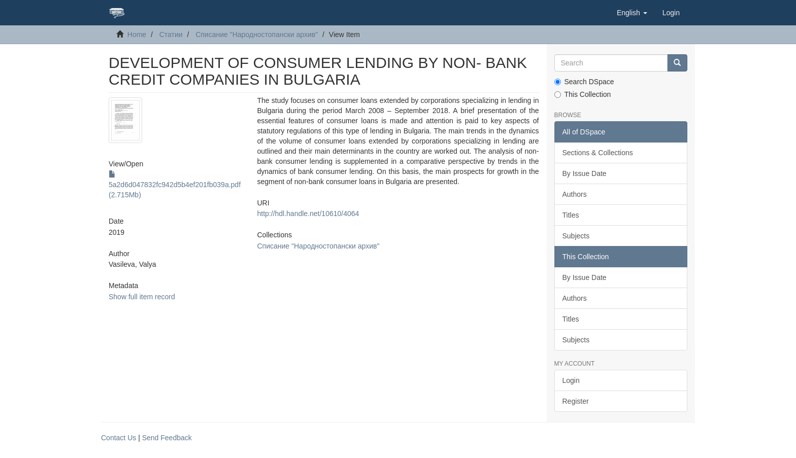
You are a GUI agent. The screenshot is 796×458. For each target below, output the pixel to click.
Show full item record (142, 297)
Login (571, 380)
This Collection (582, 94)
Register (575, 401)
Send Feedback (167, 438)
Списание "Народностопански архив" (256, 34)
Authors (574, 194)
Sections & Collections (597, 153)
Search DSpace (584, 82)
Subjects (576, 236)
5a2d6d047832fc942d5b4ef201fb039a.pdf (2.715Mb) (175, 184)
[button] (632, 12)
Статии (171, 34)
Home (136, 34)
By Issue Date (584, 173)
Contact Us (118, 438)
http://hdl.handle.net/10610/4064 (308, 213)
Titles (570, 215)
